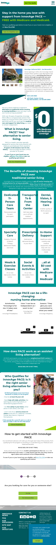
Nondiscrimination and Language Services (46, 520)
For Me (28, 493)
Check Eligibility (17, 424)
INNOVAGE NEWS (7, 514)
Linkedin (24, 516)
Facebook (21, 516)
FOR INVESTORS (7, 528)
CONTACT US (25, 513)
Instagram (27, 516)
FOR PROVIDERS (7, 521)
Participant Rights (46, 517)
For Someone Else (28, 498)
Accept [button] (37, 541)
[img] (5, 3)
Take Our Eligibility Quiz (11, 32)
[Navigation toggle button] (53, 2)
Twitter (34, 516)
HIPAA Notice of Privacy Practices (45, 514)
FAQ (4, 518)
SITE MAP (6, 525)
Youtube (31, 516)
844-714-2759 (10, 27)
